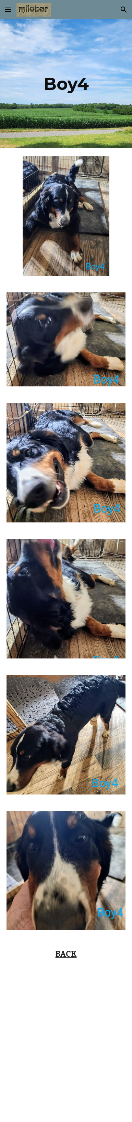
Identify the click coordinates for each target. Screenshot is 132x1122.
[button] (8, 9)
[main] (66, 83)
